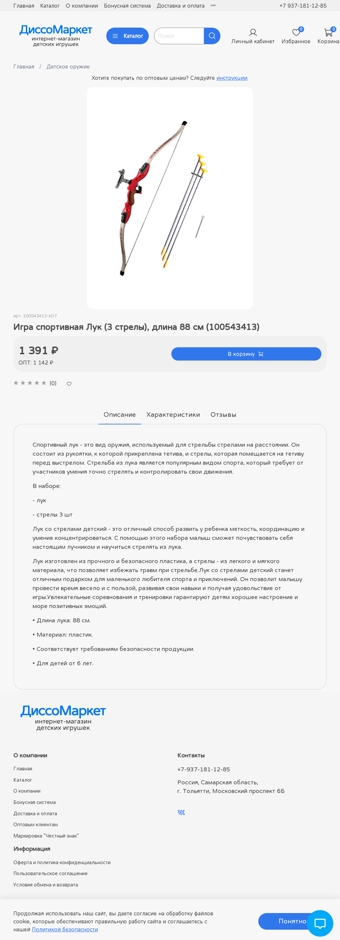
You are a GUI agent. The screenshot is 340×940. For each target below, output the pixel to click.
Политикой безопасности (65, 929)
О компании (82, 6)
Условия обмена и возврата (45, 884)
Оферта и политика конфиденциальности (62, 862)
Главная (23, 6)
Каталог (50, 6)
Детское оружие (68, 67)
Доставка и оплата (181, 6)
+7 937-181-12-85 (303, 6)
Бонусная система (127, 6)
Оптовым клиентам (35, 824)
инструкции (231, 78)
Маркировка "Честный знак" (46, 836)
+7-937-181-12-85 (203, 769)
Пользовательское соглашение (50, 873)
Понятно (292, 921)
